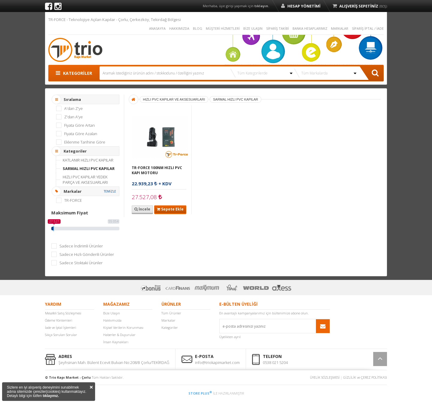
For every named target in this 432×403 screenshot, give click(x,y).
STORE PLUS (200, 393)
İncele (142, 209)
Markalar (168, 320)
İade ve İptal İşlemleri (60, 327)
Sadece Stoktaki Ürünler (81, 262)
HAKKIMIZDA (179, 28)
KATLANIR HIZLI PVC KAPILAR (88, 160)
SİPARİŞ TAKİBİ (277, 28)
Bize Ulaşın (111, 313)
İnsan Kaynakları (115, 342)
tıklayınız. (51, 396)
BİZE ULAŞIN (252, 28)
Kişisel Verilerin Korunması (123, 327)
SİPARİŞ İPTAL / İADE (368, 28)
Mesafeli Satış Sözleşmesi (63, 313)
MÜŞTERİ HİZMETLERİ (223, 28)
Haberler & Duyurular (119, 334)
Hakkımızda (112, 320)
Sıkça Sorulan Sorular (61, 334)
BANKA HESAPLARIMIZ (309, 28)
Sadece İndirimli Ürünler (81, 246)
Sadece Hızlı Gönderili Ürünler (86, 254)
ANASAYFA (157, 28)
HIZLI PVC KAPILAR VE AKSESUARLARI (174, 99)
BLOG (197, 28)
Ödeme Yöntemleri (58, 320)
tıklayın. (261, 6)
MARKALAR (339, 28)
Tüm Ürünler (171, 313)
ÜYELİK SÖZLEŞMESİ (325, 377)
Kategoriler (169, 327)
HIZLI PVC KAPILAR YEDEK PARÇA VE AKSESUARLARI (85, 179)
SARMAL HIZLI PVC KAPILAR (89, 168)
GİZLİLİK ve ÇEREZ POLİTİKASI (365, 377)
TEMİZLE (110, 191)
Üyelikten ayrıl (230, 337)
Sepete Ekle (170, 209)
